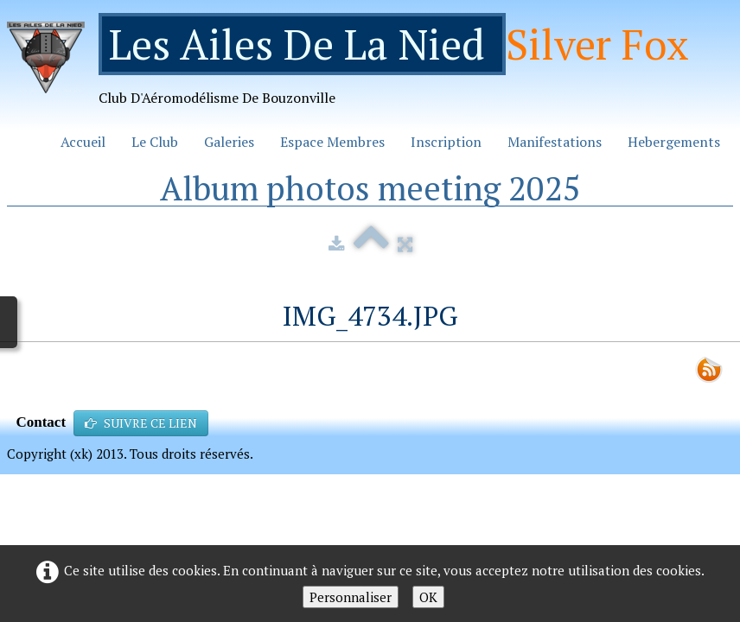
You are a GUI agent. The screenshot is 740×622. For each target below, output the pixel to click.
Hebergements (674, 141)
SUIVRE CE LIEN (141, 423)
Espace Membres (332, 141)
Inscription (446, 141)
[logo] (354, 66)
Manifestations (554, 141)
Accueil (83, 141)
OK (428, 597)
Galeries (229, 141)
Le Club (154, 141)
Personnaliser (350, 597)
